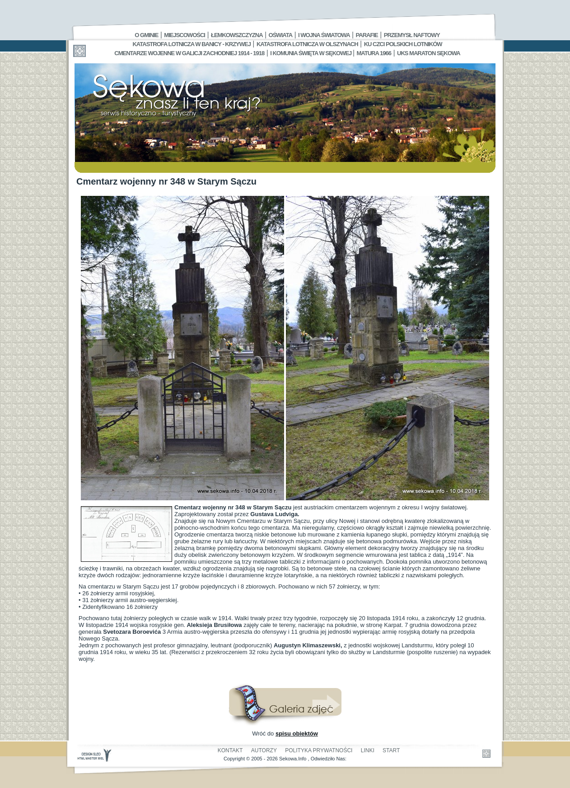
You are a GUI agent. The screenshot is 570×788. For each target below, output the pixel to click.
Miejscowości (184, 35)
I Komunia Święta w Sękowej (311, 53)
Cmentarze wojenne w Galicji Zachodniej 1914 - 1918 (189, 53)
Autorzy (264, 750)
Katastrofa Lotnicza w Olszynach (307, 44)
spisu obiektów (297, 733)
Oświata (280, 35)
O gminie (146, 35)
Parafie (367, 35)
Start (391, 750)
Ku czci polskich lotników (403, 44)
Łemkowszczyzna (237, 35)
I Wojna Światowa (324, 35)
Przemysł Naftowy (412, 35)
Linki (367, 750)
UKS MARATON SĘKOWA (428, 53)
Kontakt (230, 750)
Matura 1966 (374, 53)
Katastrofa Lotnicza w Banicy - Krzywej (191, 44)
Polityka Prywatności (318, 750)
